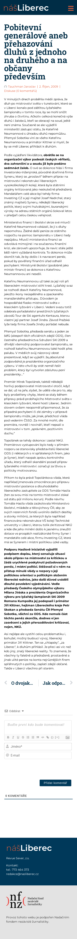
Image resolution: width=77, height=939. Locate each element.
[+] (57, 737)
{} (52, 737)
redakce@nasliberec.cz (22, 874)
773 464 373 (20, 869)
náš (26, 8)
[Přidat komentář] (55, 783)
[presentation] (41, 768)
